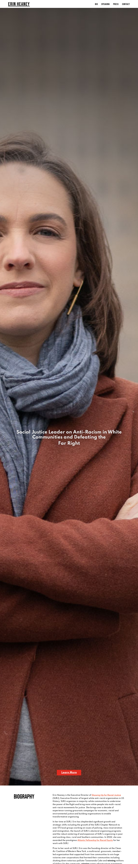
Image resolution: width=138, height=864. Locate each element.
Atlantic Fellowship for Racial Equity (95, 840)
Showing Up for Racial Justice (106, 795)
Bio (96, 5)
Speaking (105, 5)
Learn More (69, 772)
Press (116, 5)
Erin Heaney (19, 4)
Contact (126, 5)
